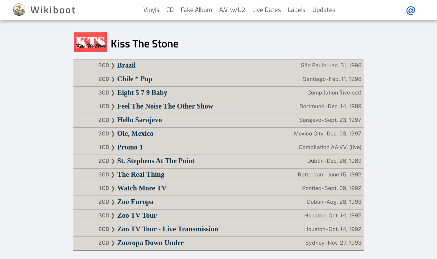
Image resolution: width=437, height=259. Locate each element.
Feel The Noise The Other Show (165, 106)
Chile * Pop (134, 79)
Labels (297, 9)
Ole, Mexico (135, 133)
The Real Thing (140, 174)
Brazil (126, 65)
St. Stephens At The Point (156, 160)
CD (170, 9)
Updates (324, 9)
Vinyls (151, 9)
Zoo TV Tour (137, 215)
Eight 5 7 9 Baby (142, 92)
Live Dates (266, 9)
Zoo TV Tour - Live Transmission (167, 229)
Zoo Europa (135, 201)
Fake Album (196, 9)
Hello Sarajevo (139, 120)
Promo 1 (130, 147)
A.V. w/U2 (232, 9)
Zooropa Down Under (150, 242)
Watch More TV (142, 188)
